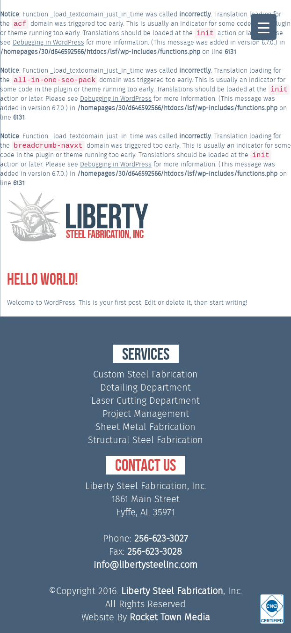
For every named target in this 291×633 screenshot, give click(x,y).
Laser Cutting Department (145, 400)
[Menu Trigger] (263, 27)
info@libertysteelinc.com (145, 564)
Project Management (145, 413)
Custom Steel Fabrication (145, 374)
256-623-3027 (161, 538)
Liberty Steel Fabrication (172, 590)
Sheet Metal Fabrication (145, 426)
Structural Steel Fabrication (145, 439)
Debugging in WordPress (48, 42)
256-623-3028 (154, 551)
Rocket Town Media (170, 617)
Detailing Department (145, 387)
